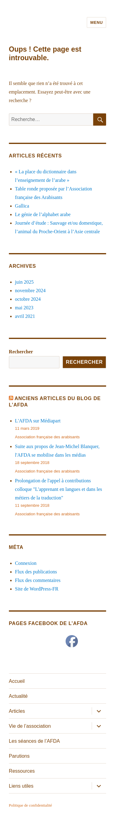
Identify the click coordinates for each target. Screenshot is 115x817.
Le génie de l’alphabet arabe (43, 214)
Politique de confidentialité (30, 805)
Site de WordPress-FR (37, 588)
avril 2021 (25, 316)
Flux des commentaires (37, 580)
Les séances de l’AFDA (34, 741)
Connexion (25, 563)
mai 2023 (24, 307)
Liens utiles (21, 786)
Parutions (19, 756)
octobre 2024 (28, 299)
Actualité (18, 696)
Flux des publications (36, 571)
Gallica (22, 205)
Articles (17, 711)
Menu (96, 22)
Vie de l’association (30, 726)
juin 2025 (24, 282)
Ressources (22, 771)
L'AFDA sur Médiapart (38, 420)
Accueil (17, 681)
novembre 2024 (30, 290)
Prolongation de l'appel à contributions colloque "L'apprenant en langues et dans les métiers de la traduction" (58, 489)
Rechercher (21, 351)
